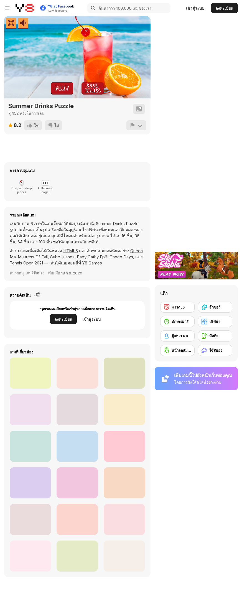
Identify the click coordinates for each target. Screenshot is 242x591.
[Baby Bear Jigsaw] (77, 556)
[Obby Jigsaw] (124, 556)
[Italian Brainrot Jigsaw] (77, 482)
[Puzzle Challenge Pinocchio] (124, 446)
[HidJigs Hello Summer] (124, 373)
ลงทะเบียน (224, 8)
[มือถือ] (215, 336)
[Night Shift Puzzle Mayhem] (77, 373)
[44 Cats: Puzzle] (124, 519)
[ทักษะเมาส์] (177, 321)
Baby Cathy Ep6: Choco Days (105, 256)
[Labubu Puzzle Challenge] (30, 446)
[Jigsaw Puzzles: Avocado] (30, 373)
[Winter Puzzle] (30, 409)
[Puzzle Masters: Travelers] (77, 446)
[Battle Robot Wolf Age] (30, 556)
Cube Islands (62, 256)
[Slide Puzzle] (30, 482)
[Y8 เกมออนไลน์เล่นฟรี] (25, 8)
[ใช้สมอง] (215, 350)
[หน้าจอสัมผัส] (177, 350)
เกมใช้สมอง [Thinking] (35, 273)
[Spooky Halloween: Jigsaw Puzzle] (77, 519)
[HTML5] (177, 307)
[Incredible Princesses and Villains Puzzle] (30, 519)
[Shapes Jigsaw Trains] (124, 409)
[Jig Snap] (124, 482)
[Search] (92, 8)
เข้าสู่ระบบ (195, 8)
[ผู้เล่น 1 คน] (177, 336)
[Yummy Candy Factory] (77, 409)
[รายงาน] (136, 125)
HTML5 (70, 250)
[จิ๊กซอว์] (215, 307)
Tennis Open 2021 (26, 263)
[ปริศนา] (215, 321)
